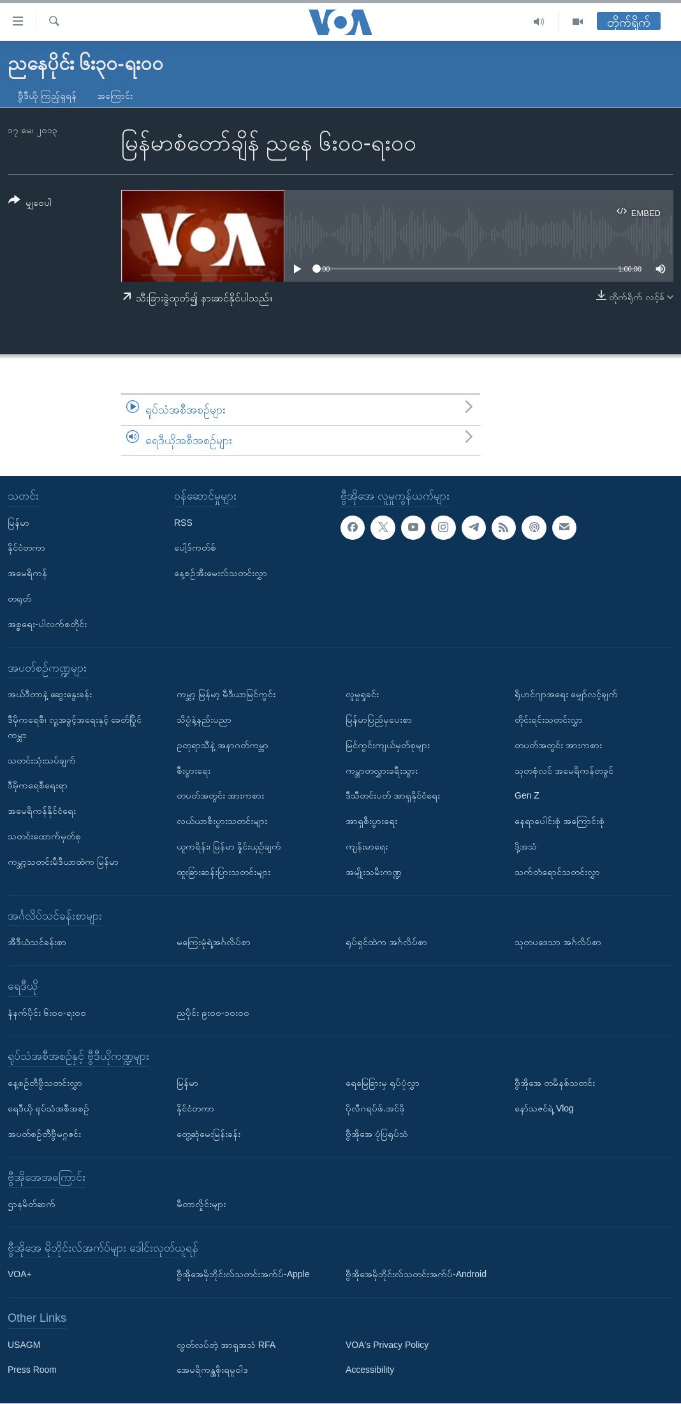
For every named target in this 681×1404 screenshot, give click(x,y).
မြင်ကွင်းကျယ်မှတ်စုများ (388, 745)
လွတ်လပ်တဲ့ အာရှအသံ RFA (226, 1345)
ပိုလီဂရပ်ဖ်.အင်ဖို (375, 1108)
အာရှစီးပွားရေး (371, 821)
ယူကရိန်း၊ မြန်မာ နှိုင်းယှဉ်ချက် (229, 846)
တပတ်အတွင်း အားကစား (220, 796)
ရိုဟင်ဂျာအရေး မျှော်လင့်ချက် (566, 695)
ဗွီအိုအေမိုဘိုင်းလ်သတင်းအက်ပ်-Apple (243, 1275)
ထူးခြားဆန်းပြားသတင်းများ (223, 872)
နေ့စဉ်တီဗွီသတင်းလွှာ (45, 1083)
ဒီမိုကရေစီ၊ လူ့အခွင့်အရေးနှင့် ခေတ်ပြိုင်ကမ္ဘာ (75, 727)
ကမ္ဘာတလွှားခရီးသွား (382, 770)
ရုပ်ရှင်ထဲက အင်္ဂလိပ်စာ (386, 942)
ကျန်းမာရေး (367, 846)
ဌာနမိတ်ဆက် (31, 1204)
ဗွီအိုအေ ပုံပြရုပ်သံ (377, 1134)
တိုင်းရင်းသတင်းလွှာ (549, 719)
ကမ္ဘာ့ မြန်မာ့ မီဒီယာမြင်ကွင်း (226, 695)
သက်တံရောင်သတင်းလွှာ (557, 872)
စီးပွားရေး (193, 770)
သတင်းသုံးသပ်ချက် (42, 760)
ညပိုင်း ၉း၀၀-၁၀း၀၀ (213, 1013)
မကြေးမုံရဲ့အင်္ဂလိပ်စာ (214, 942)
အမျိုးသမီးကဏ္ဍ (374, 872)
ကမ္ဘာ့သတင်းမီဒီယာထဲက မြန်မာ (63, 862)
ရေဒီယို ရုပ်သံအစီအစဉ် (48, 1108)
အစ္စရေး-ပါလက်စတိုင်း (47, 624)
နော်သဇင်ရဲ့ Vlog (544, 1108)
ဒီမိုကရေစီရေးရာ (38, 786)
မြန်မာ (18, 522)
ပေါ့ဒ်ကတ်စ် (195, 548)
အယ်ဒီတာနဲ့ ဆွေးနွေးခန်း (50, 695)
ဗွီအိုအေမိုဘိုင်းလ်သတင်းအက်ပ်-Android (416, 1275)
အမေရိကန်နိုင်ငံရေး (42, 811)
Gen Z (527, 796)
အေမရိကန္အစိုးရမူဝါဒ (212, 1370)
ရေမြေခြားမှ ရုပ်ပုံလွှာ (383, 1083)
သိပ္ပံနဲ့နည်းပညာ (204, 719)
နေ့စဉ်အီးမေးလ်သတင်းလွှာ (220, 573)
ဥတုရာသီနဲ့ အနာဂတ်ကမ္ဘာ (222, 745)
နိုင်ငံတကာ (26, 548)
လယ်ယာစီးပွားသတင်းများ (222, 821)
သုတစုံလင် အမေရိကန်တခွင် (564, 770)
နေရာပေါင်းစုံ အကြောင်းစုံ (559, 821)
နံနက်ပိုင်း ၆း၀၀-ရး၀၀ (47, 1013)
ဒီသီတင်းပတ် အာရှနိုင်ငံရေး (393, 796)
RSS (183, 522)
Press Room (32, 1370)
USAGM (24, 1345)
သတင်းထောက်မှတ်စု (44, 836)
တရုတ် (19, 598)
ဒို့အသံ (526, 846)
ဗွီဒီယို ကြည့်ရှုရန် (47, 95)
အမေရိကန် (27, 573)
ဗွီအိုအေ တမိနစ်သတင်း (555, 1083)
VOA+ (20, 1275)
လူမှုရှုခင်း (362, 695)
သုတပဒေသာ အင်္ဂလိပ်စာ (558, 942)
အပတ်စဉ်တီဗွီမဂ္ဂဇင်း (44, 1134)
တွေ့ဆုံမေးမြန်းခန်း (208, 1134)
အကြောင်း (115, 95)
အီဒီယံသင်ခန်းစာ (37, 942)
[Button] (30, 203)
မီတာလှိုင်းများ (201, 1204)
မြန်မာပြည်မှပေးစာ (379, 719)
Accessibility (370, 1370)
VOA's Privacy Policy (387, 1345)
